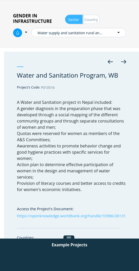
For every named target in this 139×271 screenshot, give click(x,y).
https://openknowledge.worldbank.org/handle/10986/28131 (71, 215)
